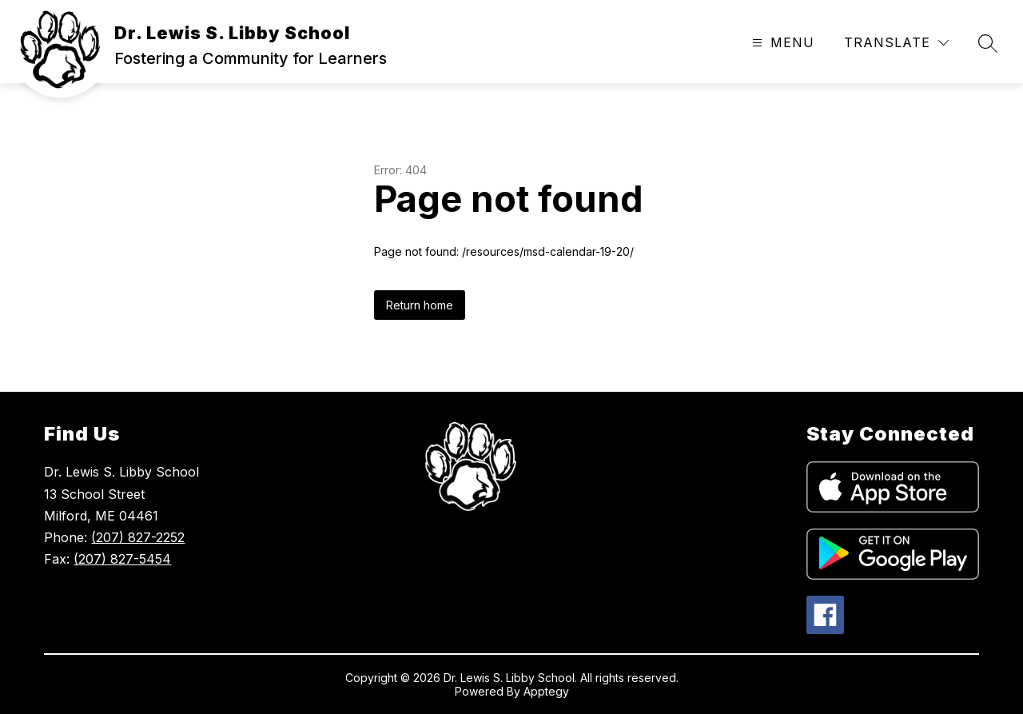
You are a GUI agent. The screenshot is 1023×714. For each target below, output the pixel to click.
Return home (419, 305)
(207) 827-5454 (122, 559)
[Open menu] (781, 43)
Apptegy (546, 691)
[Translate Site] (896, 43)
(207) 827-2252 (138, 537)
